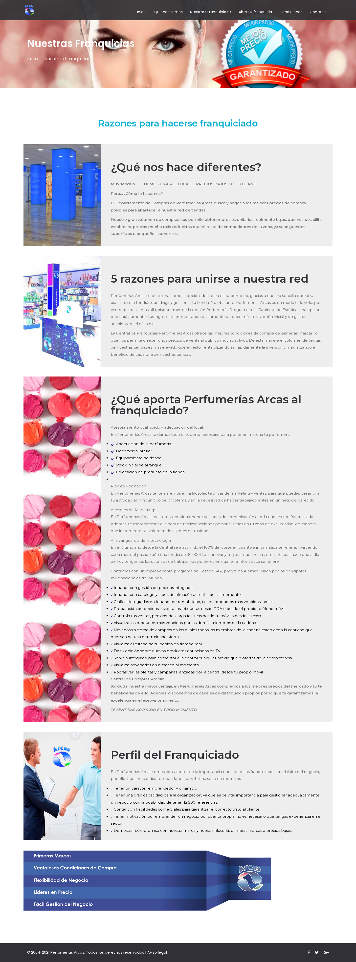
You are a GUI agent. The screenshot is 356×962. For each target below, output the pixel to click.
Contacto (319, 11)
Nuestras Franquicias (209, 11)
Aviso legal (157, 952)
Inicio (142, 11)
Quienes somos (168, 11)
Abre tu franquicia (255, 11)
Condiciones (291, 11)
